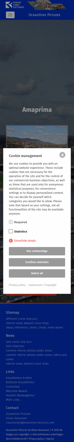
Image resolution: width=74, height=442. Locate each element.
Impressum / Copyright (42, 285)
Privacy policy (17, 285)
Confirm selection (37, 262)
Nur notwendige (37, 251)
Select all (37, 273)
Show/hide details (25, 240)
